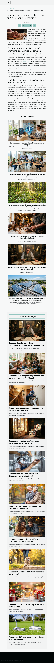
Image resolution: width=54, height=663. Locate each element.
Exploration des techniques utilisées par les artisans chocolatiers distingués (27, 237)
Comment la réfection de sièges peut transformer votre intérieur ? (24, 442)
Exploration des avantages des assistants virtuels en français (27, 144)
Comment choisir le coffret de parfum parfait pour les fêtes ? (27, 605)
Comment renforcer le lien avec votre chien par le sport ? (26, 573)
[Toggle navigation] (9, 2)
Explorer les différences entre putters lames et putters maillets (26, 638)
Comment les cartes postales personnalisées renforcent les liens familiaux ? (26, 377)
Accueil (9, 9)
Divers (14, 9)
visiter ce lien (26, 61)
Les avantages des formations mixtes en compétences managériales (27, 175)
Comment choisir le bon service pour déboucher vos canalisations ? (23, 475)
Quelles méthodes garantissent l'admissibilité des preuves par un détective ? (27, 268)
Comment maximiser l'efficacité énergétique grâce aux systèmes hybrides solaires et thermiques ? (27, 299)
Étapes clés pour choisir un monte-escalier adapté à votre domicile (26, 409)
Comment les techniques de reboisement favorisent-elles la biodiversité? (27, 206)
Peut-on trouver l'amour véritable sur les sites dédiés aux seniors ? (25, 507)
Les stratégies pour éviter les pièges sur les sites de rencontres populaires (26, 540)
